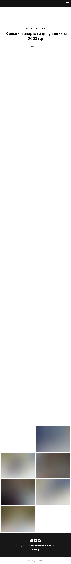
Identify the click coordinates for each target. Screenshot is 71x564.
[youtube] (39, 540)
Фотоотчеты (40, 28)
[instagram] (35, 540)
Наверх (35, 550)
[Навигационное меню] (67, 3)
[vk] (31, 540)
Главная (29, 28)
